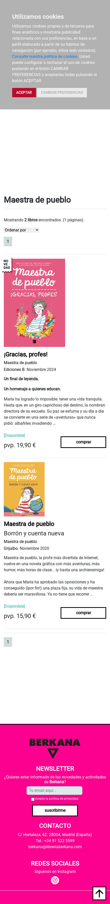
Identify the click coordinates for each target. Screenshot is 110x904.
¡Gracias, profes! (25, 354)
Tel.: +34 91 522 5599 (55, 840)
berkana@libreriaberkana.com (55, 846)
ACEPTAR (24, 92)
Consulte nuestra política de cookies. (45, 56)
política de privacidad (63, 798)
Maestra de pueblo (20, 362)
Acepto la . (57, 798)
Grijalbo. (11, 548)
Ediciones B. (15, 369)
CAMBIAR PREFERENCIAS (62, 92)
